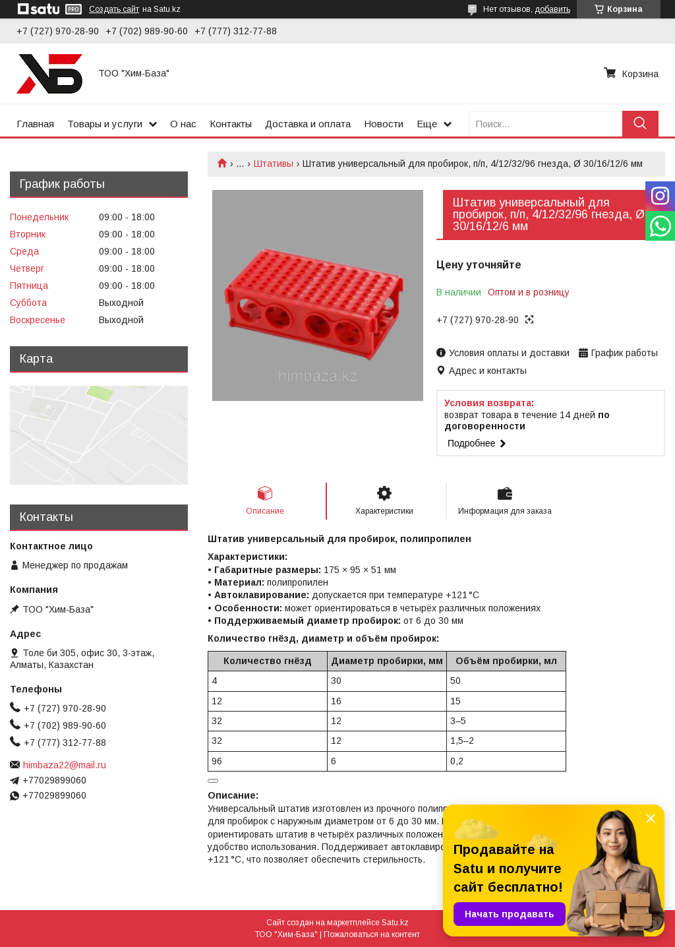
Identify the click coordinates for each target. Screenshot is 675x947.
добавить (552, 9)
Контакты (231, 123)
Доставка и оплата (308, 123)
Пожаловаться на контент (372, 934)
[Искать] (640, 124)
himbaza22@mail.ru (64, 765)
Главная (35, 123)
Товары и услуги (104, 123)
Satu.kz (395, 922)
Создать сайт (114, 9)
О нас (183, 123)
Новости (383, 123)
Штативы (273, 163)
